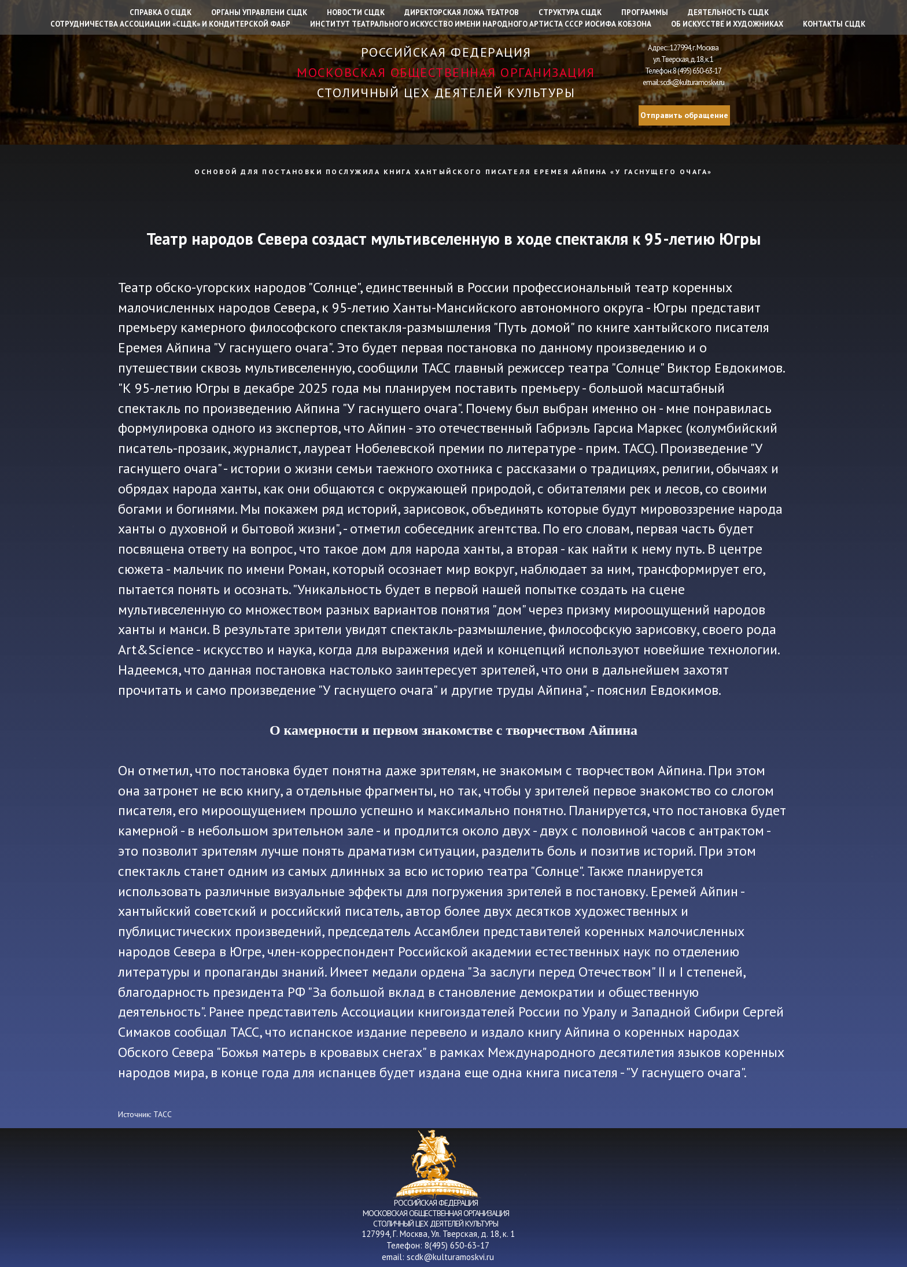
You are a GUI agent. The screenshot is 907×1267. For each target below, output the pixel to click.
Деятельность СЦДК (728, 12)
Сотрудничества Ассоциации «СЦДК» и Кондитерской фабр (170, 24)
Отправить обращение (684, 115)
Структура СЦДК (570, 12)
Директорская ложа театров (461, 12)
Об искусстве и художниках (727, 24)
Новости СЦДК (356, 12)
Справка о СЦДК (160, 12)
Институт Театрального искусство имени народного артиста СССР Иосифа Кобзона (480, 24)
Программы (644, 12)
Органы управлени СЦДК (259, 12)
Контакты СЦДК (834, 24)
